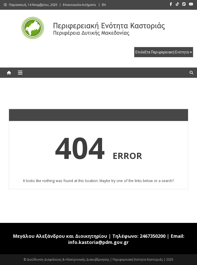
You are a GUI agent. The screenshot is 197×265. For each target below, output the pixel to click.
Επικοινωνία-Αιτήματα (79, 5)
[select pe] (163, 52)
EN (104, 5)
